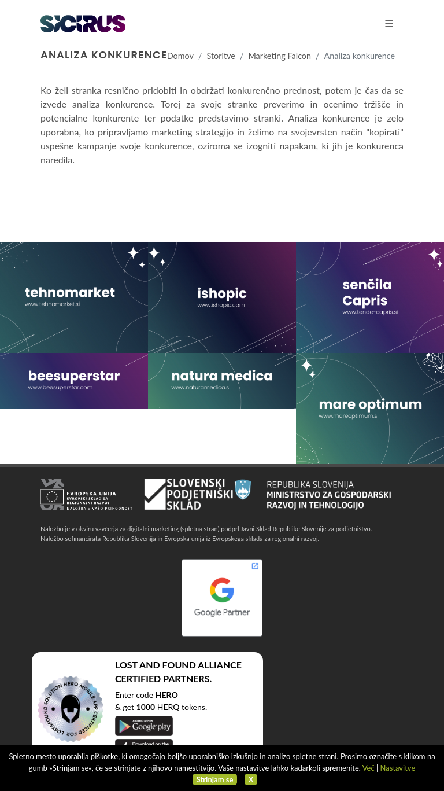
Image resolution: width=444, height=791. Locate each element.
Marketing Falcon (279, 56)
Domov (180, 56)
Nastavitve (398, 767)
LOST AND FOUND (155, 664)
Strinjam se (215, 779)
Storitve (220, 56)
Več (368, 767)
